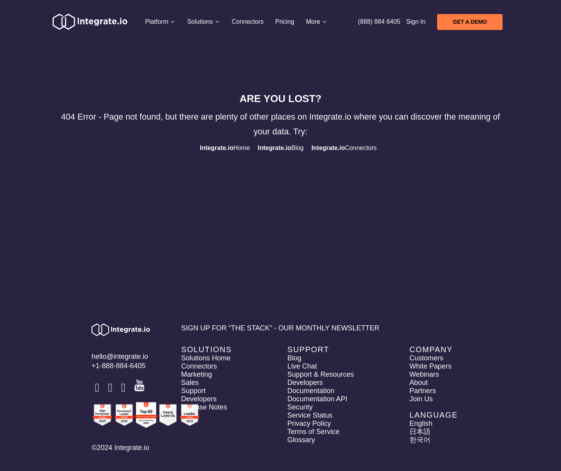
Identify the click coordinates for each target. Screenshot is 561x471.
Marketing (196, 374)
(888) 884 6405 (379, 21)
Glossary (301, 440)
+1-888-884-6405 (119, 366)
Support (193, 391)
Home (225, 148)
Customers (426, 358)
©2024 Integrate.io (120, 448)
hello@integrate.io (120, 356)
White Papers (430, 366)
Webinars (424, 374)
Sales (190, 382)
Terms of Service (313, 432)
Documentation (310, 391)
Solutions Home (206, 358)
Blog (281, 148)
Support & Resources (320, 374)
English (420, 423)
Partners (422, 391)
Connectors (247, 21)
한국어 (419, 440)
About (418, 382)
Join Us (421, 399)
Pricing (284, 21)
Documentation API (317, 399)
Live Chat (302, 366)
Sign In (416, 21)
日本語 (419, 432)
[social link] (98, 387)
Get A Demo (470, 22)
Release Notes (204, 407)
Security (299, 407)
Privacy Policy (309, 423)
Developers (199, 399)
